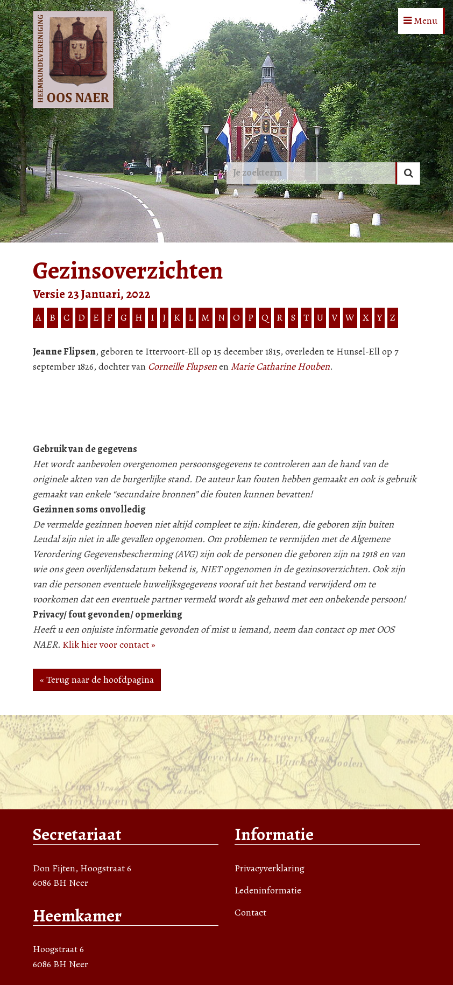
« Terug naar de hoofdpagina (97, 679)
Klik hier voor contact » (108, 644)
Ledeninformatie (268, 890)
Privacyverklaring (270, 868)
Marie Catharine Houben (280, 366)
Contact (250, 912)
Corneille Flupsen (182, 366)
